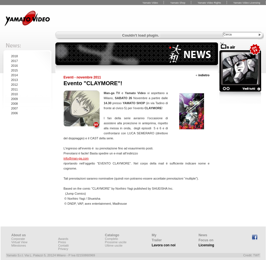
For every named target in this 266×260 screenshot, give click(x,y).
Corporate (18, 238)
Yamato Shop (177, 2)
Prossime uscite (116, 242)
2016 (14, 65)
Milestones (18, 245)
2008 (14, 103)
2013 (14, 80)
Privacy (63, 249)
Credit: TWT (251, 255)
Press (62, 242)
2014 (14, 75)
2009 (14, 99)
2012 (14, 84)
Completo (111, 238)
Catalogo (112, 235)
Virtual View (19, 242)
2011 (14, 89)
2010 (14, 94)
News (202, 235)
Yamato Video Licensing (246, 2)
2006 (14, 113)
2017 (14, 61)
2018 (14, 56)
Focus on (205, 240)
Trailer (157, 240)
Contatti (63, 245)
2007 (14, 108)
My (154, 235)
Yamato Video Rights (209, 2)
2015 (14, 70)
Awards (63, 238)
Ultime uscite (114, 245)
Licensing (206, 245)
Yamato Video (150, 2)
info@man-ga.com (76, 158)
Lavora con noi (164, 245)
